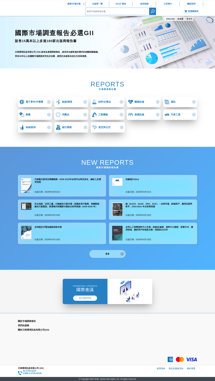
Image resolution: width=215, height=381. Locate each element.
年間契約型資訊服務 (27, 334)
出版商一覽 (97, 4)
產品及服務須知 (176, 368)
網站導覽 (191, 368)
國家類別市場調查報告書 (29, 330)
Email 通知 (121, 4)
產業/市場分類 (73, 4)
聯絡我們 (191, 4)
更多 (107, 254)
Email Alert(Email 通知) (74, 326)
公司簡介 (168, 4)
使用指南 (144, 4)
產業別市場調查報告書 (28, 326)
